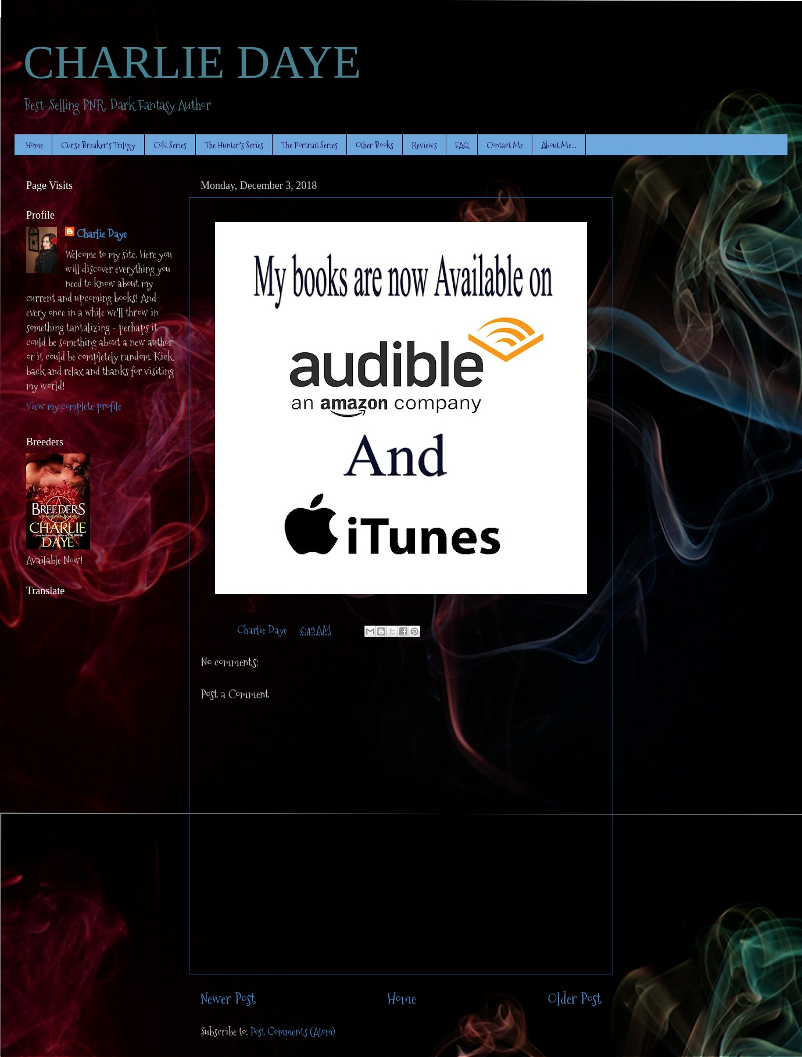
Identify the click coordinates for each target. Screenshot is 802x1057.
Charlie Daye (102, 234)
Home (34, 145)
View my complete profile (73, 406)
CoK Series (170, 145)
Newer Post (228, 999)
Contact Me (504, 145)
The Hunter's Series (234, 145)
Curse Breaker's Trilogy (98, 145)
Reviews (424, 145)
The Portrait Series (309, 145)
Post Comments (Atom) (292, 1031)
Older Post (574, 999)
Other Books (374, 145)
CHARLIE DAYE (192, 62)
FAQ (461, 145)
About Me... (559, 145)
